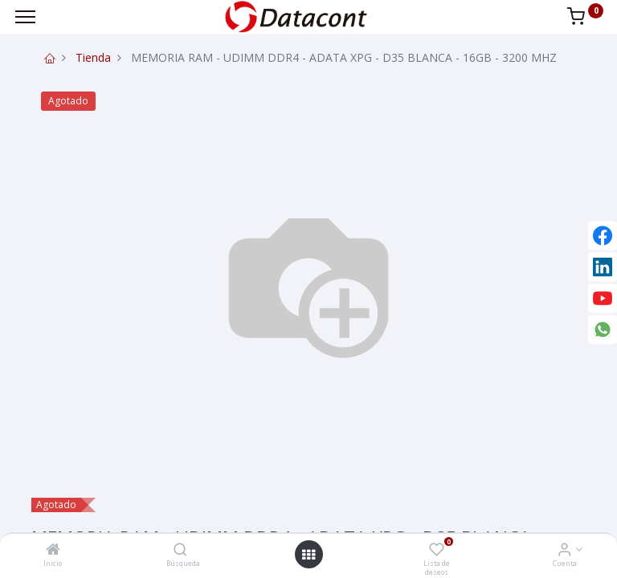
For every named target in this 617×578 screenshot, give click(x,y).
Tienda (93, 57)
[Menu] (25, 17)
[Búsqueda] (180, 550)
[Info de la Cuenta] (564, 550)
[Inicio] (53, 550)
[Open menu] (308, 554)
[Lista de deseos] (436, 550)
